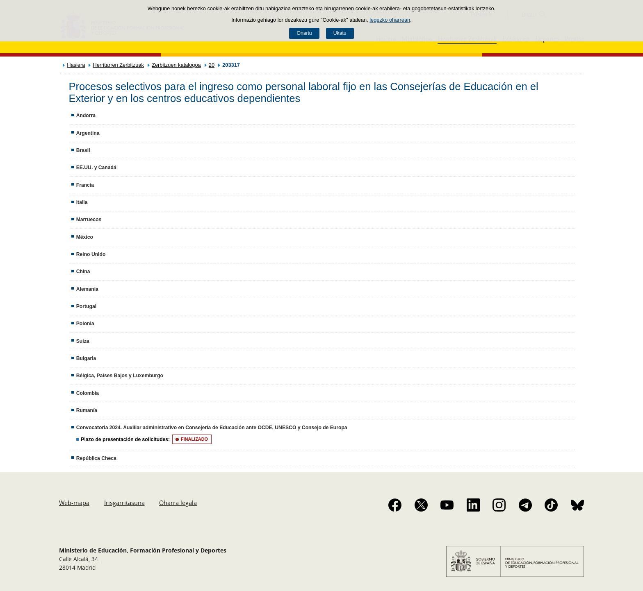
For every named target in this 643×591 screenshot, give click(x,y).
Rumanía (86, 410)
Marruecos (88, 219)
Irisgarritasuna (124, 502)
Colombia (87, 393)
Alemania (87, 289)
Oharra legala (178, 502)
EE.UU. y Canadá (96, 167)
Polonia (85, 323)
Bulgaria (86, 358)
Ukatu (340, 33)
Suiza (82, 341)
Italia (82, 202)
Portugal (86, 306)
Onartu (304, 33)
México (84, 237)
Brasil (83, 150)
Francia (85, 185)
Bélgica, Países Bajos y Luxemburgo (119, 375)
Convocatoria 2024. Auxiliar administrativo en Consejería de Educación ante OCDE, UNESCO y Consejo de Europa (211, 427)
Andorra (86, 115)
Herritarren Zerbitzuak (118, 65)
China (83, 271)
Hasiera (76, 65)
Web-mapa (74, 502)
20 (211, 65)
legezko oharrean (389, 20)
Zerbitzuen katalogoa (176, 65)
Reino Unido (91, 254)
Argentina (88, 133)
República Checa (96, 458)
